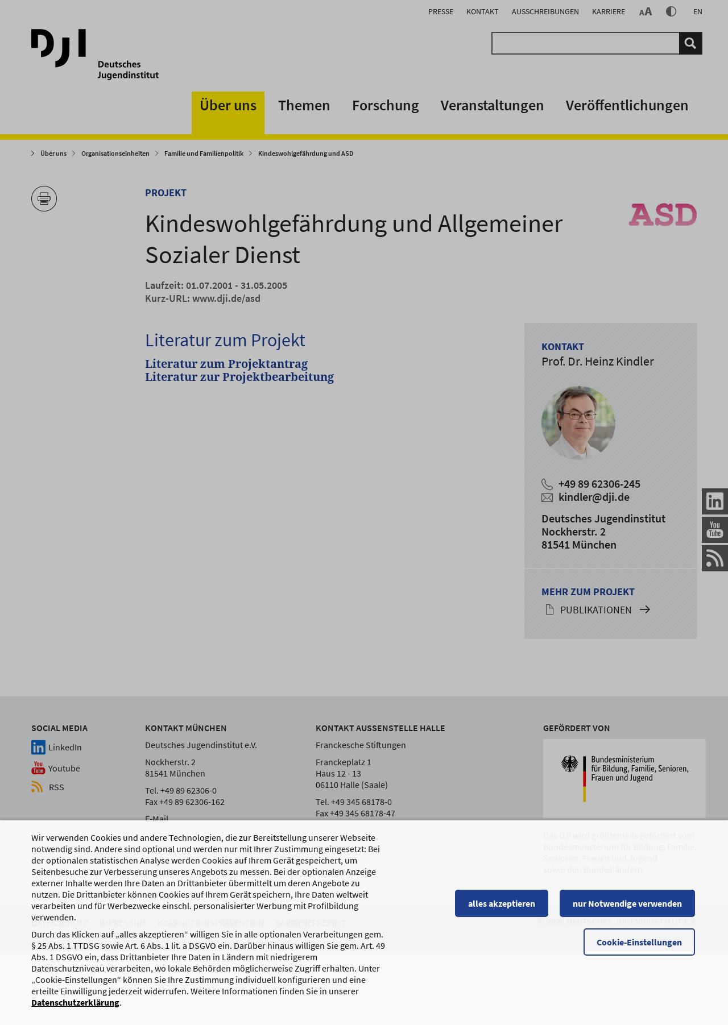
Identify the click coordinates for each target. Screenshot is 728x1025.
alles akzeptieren (503, 908)
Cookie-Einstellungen (641, 947)
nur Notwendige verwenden (629, 908)
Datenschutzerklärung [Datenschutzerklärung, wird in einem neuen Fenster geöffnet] (75, 1007)
